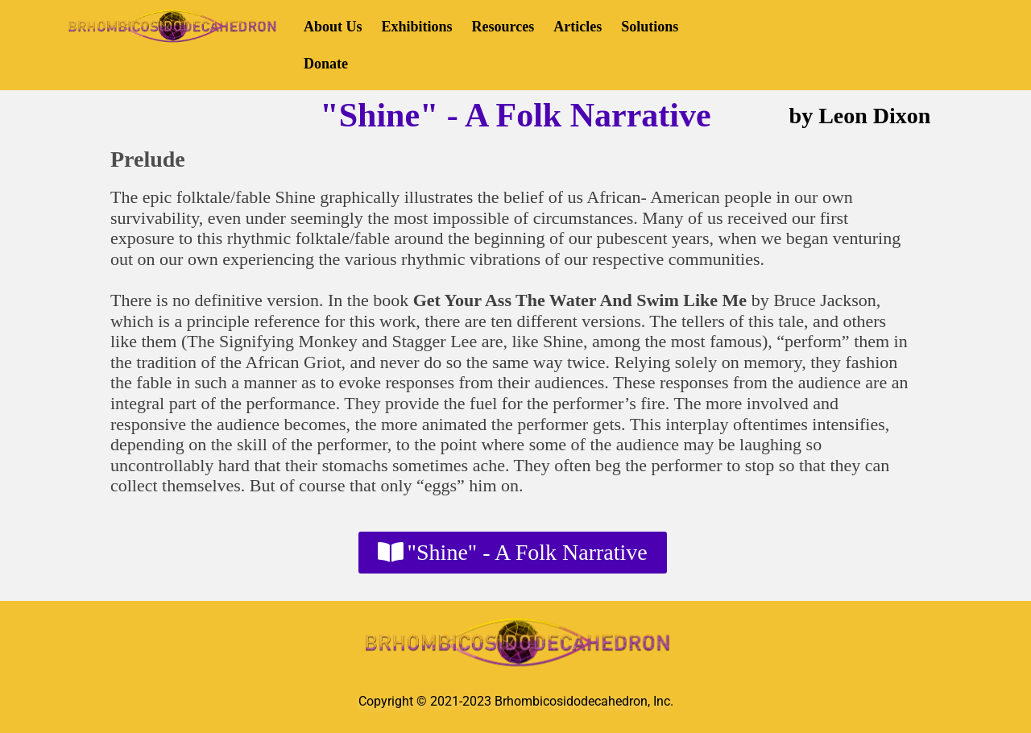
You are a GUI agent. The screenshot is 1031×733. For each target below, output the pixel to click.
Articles (577, 27)
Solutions (649, 27)
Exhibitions (417, 27)
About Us (333, 27)
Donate (326, 64)
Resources (503, 27)
